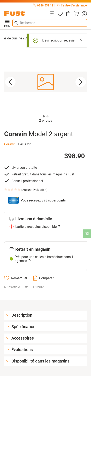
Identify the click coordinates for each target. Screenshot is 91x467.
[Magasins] (52, 14)
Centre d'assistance (72, 5)
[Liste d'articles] (60, 14)
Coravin (10, 144)
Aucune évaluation (34, 189)
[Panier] (76, 14)
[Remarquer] (15, 278)
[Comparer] (43, 278)
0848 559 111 (44, 5)
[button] (45, 82)
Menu (7, 23)
